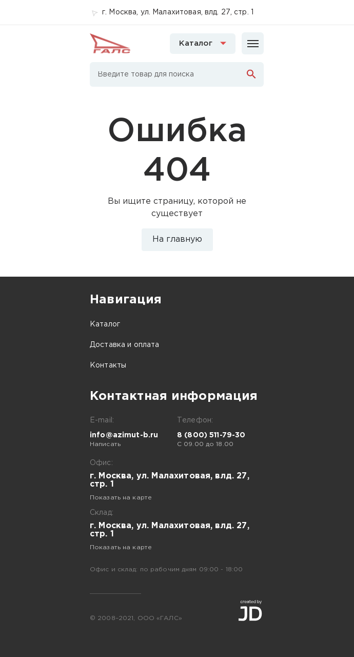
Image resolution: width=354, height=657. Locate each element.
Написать (105, 444)
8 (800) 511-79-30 (211, 435)
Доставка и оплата (124, 345)
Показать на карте (121, 497)
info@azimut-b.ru (124, 435)
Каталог (105, 324)
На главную (177, 239)
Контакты (108, 365)
